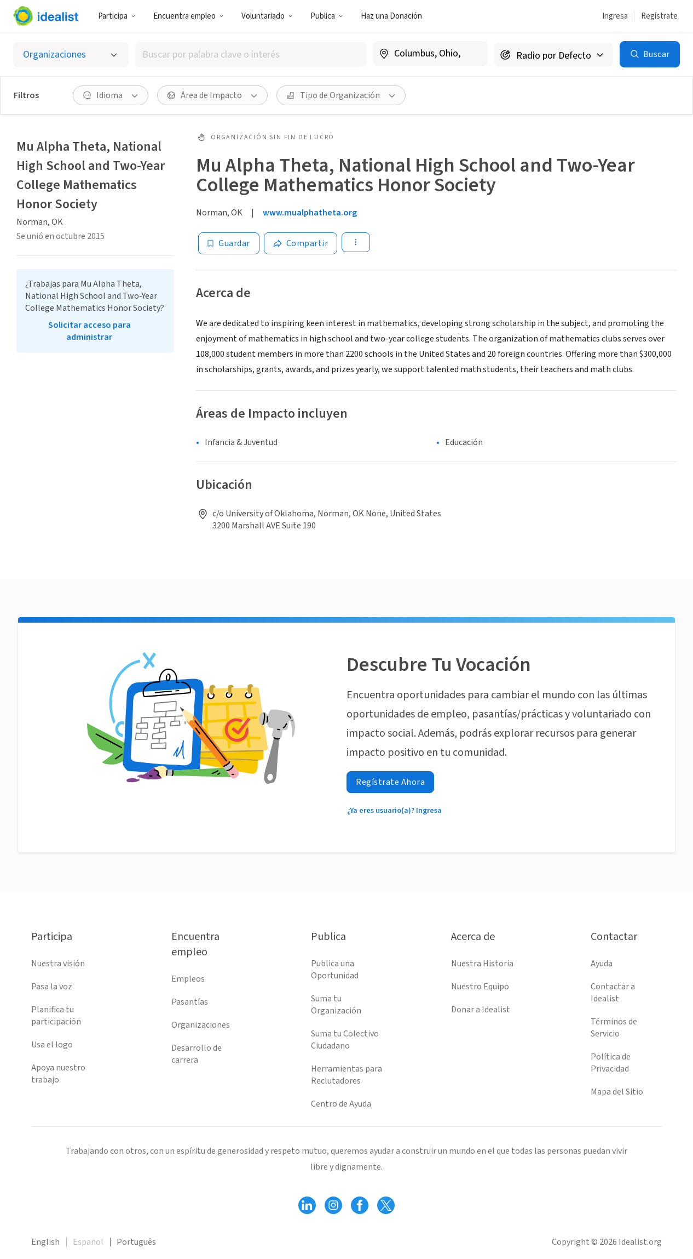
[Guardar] (228, 243)
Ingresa (615, 16)
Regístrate (659, 16)
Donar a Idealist (480, 1010)
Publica (326, 16)
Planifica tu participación (56, 1016)
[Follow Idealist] (307, 1205)
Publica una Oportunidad (335, 970)
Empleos (188, 979)
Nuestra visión (58, 964)
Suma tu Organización (336, 1005)
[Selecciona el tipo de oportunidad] (71, 54)
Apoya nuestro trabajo (58, 1074)
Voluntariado (267, 16)
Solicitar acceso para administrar (89, 331)
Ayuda (602, 964)
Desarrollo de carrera (196, 1054)
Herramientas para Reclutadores (346, 1075)
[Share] (301, 243)
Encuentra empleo (188, 16)
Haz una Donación (391, 16)
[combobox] (251, 54)
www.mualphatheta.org (310, 212)
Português (136, 1242)
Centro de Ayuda (341, 1104)
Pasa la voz (51, 987)
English (45, 1242)
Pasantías (189, 1002)
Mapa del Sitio (617, 1092)
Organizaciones (200, 1025)
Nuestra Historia (482, 964)
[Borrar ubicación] (472, 53)
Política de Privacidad (611, 1063)
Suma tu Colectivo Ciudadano (345, 1040)
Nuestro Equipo (480, 987)
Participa (117, 16)
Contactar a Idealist (613, 993)
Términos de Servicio (614, 1028)
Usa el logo (52, 1045)
